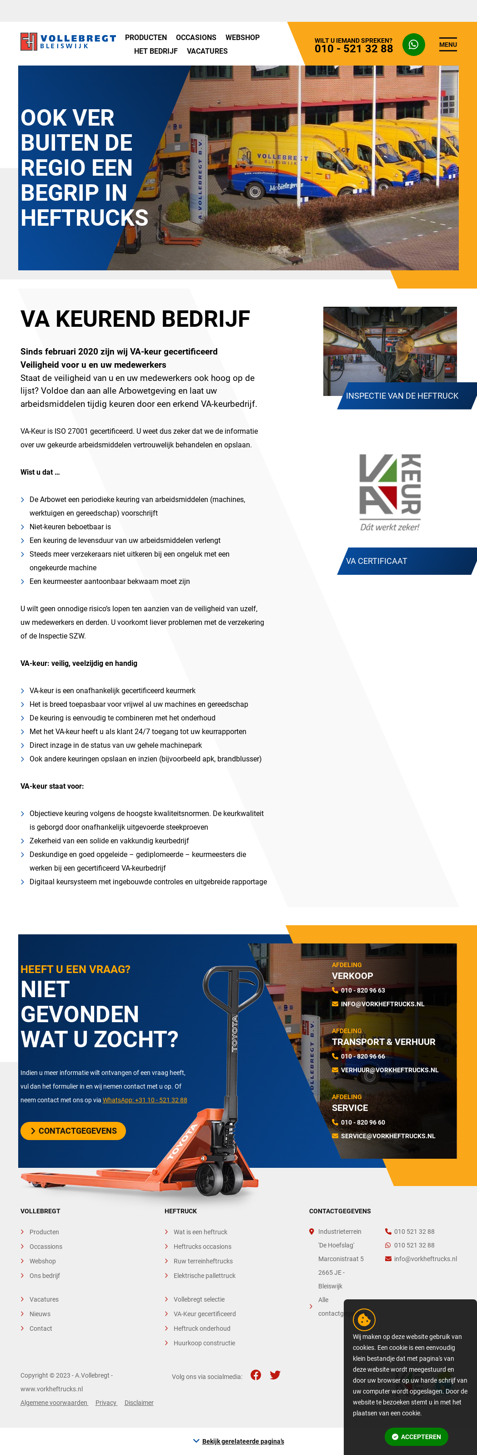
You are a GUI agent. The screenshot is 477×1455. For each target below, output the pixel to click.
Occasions (196, 37)
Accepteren (416, 1436)
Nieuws (40, 1314)
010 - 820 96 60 (363, 1122)
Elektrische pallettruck (205, 1275)
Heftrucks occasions (202, 1246)
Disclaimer (139, 1402)
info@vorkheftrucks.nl (383, 1004)
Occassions (46, 1246)
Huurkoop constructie (204, 1343)
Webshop (243, 37)
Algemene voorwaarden (54, 1402)
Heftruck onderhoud (202, 1328)
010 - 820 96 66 (363, 1056)
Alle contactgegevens (342, 1306)
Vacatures (207, 51)
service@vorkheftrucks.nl (388, 1136)
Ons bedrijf (45, 1275)
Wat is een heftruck (200, 1232)
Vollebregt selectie (199, 1299)
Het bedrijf (156, 51)
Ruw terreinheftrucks (203, 1261)
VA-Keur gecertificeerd (205, 1314)
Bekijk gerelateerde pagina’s (243, 1441)
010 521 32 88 (410, 1231)
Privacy (106, 1402)
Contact (41, 1328)
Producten (146, 37)
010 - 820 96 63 (363, 990)
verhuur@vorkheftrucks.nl (390, 1070)
